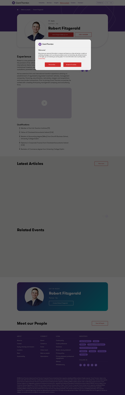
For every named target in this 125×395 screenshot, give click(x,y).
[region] (63, 54)
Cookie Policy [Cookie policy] (41, 58)
